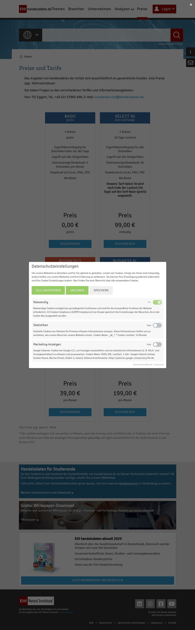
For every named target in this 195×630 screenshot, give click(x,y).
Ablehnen (77, 290)
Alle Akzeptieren (48, 290)
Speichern (101, 290)
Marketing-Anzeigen (47, 344)
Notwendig (40, 302)
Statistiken (40, 325)
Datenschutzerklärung (142, 365)
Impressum (159, 365)
